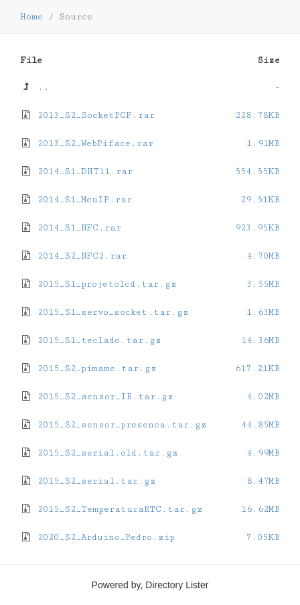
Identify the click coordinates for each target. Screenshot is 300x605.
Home (31, 16)
